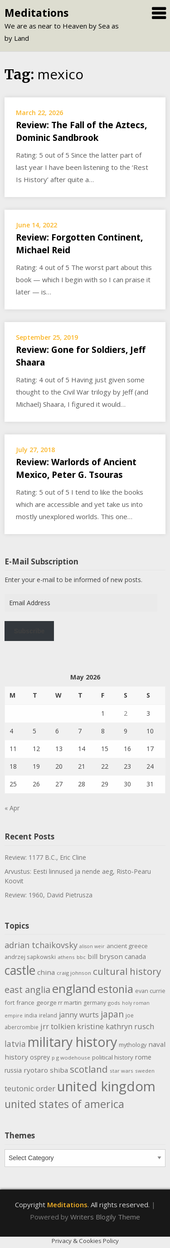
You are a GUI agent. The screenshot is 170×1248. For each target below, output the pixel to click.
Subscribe (29, 631)
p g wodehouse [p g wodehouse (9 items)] (71, 1057)
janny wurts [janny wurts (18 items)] (79, 1015)
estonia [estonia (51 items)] (115, 989)
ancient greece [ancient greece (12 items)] (127, 946)
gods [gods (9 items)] (114, 1002)
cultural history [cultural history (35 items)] (127, 971)
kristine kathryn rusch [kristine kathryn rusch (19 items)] (115, 1026)
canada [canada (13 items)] (135, 956)
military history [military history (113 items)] (72, 1041)
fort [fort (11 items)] (10, 1002)
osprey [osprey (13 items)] (40, 1057)
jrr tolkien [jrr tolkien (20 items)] (57, 1026)
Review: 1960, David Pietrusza (48, 895)
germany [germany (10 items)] (94, 1003)
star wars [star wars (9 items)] (121, 1070)
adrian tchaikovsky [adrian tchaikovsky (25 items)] (41, 945)
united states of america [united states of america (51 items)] (64, 1104)
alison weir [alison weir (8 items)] (92, 946)
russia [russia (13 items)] (13, 1070)
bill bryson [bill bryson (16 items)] (105, 956)
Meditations (36, 12)
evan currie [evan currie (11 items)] (150, 991)
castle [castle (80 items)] (20, 970)
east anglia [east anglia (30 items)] (27, 989)
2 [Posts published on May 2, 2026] (125, 713)
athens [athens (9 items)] (66, 957)
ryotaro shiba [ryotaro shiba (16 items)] (46, 1070)
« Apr (12, 808)
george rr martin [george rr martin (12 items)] (59, 1002)
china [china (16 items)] (46, 972)
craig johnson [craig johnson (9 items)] (74, 972)
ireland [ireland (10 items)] (48, 1015)
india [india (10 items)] (30, 1015)
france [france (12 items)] (25, 1002)
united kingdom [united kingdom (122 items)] (106, 1086)
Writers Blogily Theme (105, 1216)
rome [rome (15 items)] (143, 1056)
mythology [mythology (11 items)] (132, 1045)
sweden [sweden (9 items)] (145, 1070)
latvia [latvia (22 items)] (15, 1043)
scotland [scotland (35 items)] (89, 1069)
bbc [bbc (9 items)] (81, 957)
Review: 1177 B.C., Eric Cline (45, 857)
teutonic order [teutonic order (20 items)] (30, 1088)
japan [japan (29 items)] (112, 1014)
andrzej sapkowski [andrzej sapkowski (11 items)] (30, 957)
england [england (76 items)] (74, 988)
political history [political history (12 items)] (112, 1057)
